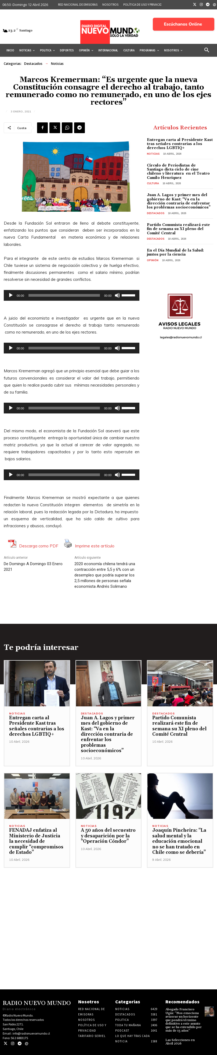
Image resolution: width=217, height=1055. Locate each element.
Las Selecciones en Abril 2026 (180, 1042)
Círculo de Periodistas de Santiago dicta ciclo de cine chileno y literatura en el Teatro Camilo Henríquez (178, 171)
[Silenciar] (117, 295)
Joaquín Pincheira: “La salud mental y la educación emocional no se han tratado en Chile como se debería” (179, 841)
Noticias (57, 63)
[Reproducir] (10, 295)
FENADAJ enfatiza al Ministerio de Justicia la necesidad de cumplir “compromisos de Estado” (36, 841)
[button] (206, 50)
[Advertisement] (108, 905)
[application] (71, 295)
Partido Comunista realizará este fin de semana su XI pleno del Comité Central (178, 229)
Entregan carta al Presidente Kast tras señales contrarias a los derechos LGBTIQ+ (180, 144)
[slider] (64, 295)
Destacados (33, 63)
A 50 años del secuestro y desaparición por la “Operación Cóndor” (108, 835)
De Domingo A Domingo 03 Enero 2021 (33, 566)
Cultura (153, 183)
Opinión (152, 260)
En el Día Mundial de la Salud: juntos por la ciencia (175, 252)
